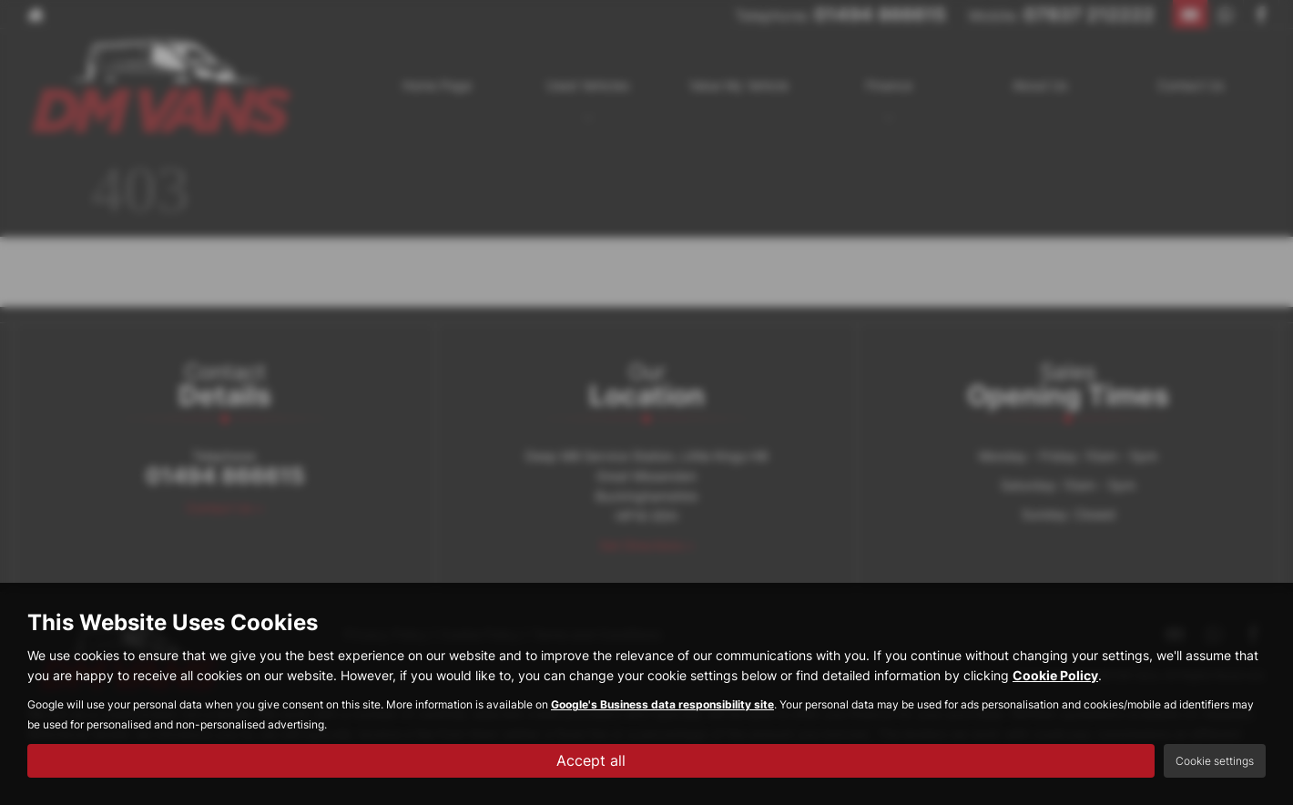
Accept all (591, 760)
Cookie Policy (1055, 675)
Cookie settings (1215, 761)
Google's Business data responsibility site (662, 704)
